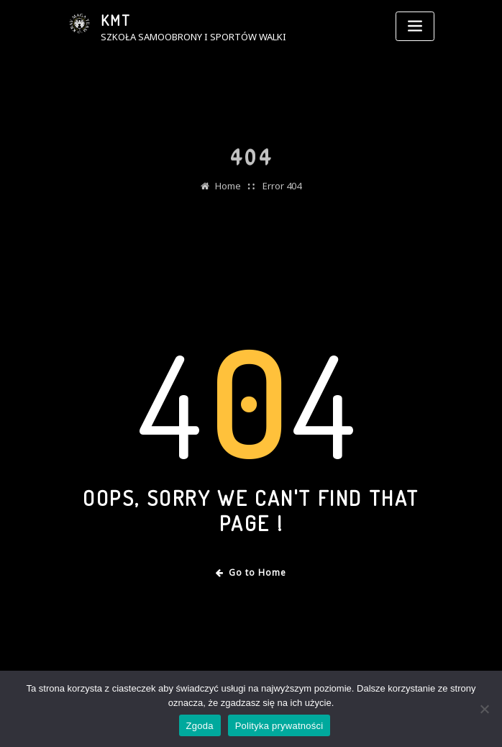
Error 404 (282, 192)
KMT (115, 20)
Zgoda (200, 725)
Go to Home (251, 572)
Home (228, 192)
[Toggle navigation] (415, 26)
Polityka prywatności (279, 725)
